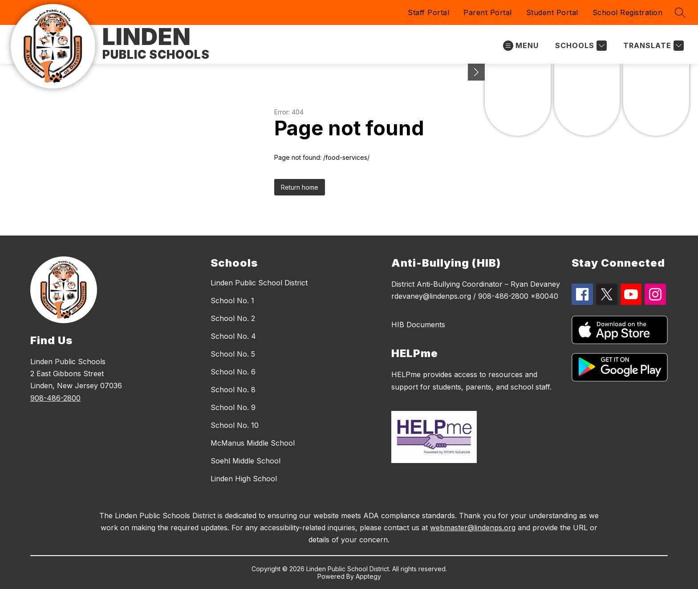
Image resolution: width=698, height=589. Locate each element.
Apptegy (368, 576)
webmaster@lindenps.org (472, 527)
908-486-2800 (55, 398)
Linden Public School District (259, 282)
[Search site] (680, 12)
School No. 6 (233, 371)
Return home (299, 187)
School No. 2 (233, 318)
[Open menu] (521, 45)
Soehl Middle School (245, 460)
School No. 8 (233, 389)
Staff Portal (428, 12)
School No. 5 (233, 353)
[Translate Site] (652, 45)
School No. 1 (232, 300)
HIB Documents (418, 324)
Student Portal (552, 12)
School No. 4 (233, 336)
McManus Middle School (253, 443)
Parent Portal (487, 12)
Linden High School (244, 478)
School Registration (627, 12)
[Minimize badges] (476, 72)
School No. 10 (235, 425)
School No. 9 (233, 407)
